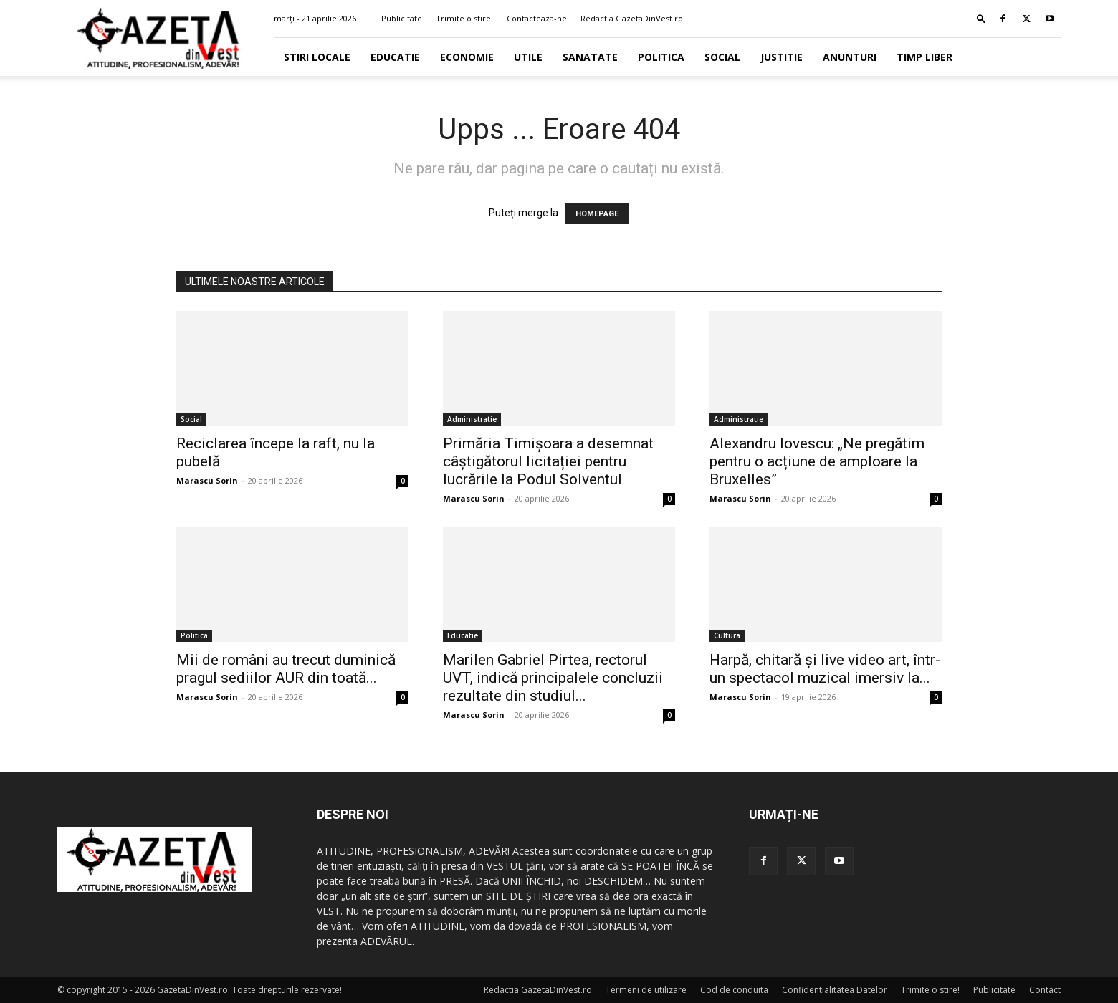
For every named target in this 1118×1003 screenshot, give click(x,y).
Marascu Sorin (207, 480)
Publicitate (401, 18)
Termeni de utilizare (646, 990)
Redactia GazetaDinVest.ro (631, 18)
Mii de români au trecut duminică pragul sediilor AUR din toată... (286, 668)
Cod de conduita (734, 990)
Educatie (395, 57)
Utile (528, 57)
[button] (981, 18)
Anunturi (849, 57)
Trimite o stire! (464, 18)
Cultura (727, 635)
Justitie (781, 57)
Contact (1045, 990)
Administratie (472, 419)
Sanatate (590, 57)
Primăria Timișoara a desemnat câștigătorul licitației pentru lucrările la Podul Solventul (548, 461)
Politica (661, 57)
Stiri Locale (317, 57)
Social (722, 57)
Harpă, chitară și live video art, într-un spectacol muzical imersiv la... (825, 668)
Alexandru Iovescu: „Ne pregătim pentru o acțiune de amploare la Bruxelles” (817, 461)
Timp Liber (924, 57)
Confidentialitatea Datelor (834, 990)
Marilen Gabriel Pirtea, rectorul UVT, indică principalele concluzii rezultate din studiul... (553, 677)
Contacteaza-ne (537, 18)
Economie (467, 57)
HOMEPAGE (596, 214)
